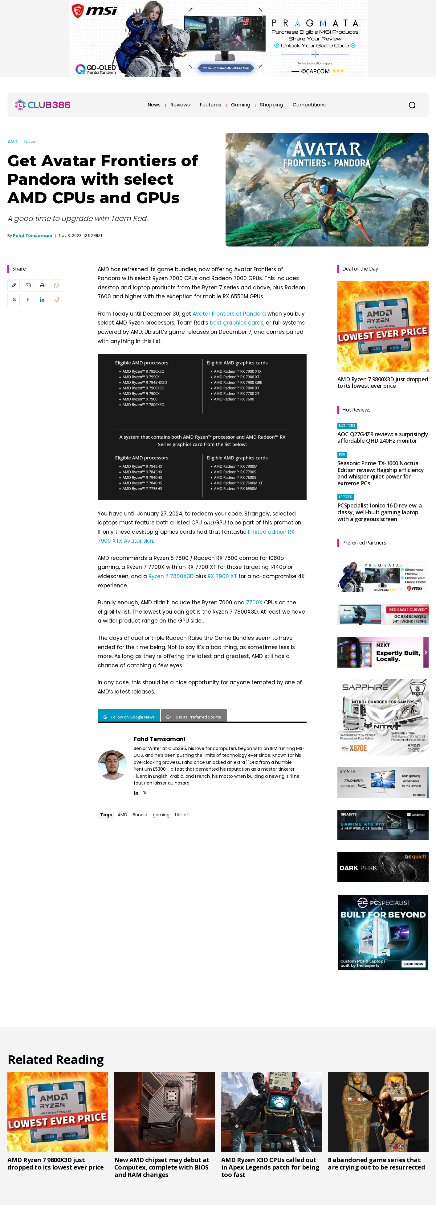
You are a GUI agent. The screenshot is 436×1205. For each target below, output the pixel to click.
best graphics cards (236, 322)
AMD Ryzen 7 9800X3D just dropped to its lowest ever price (382, 382)
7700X (254, 602)
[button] (412, 105)
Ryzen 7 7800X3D (171, 576)
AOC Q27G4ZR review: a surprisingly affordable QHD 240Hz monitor (382, 437)
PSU (342, 454)
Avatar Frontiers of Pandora (229, 313)
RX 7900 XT (222, 576)
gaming (161, 815)
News (30, 141)
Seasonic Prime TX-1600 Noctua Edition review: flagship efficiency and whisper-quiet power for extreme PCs (380, 473)
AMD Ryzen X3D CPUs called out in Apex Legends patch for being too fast (270, 1167)
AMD (12, 141)
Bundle (140, 815)
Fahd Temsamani (32, 235)
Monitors (347, 425)
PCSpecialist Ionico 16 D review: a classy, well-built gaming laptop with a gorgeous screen (379, 512)
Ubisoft (182, 815)
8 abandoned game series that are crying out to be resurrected (376, 1163)
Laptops (345, 497)
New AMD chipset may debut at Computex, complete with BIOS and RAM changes (162, 1167)
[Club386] (42, 104)
